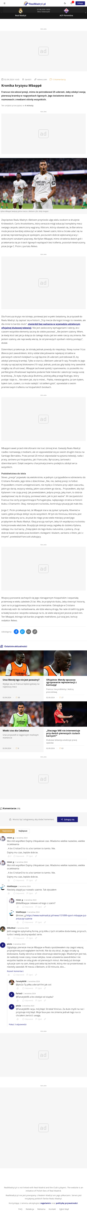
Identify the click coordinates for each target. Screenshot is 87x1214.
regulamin (45, 1199)
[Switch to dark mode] (65, 3)
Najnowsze (7, 831)
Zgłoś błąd (64, 1205)
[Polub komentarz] (9, 856)
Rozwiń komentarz (15, 971)
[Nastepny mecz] (85, 13)
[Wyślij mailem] (28, 631)
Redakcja (30, 1205)
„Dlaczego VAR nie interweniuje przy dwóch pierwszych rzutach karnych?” (63, 733)
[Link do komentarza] (36, 856)
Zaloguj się (67, 819)
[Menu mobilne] (4, 3)
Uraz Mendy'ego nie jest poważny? (21, 679)
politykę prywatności (67, 1199)
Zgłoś (29, 856)
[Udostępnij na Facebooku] (16, 631)
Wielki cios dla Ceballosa (16, 730)
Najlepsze (22, 831)
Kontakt (52, 1205)
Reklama (41, 1205)
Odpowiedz (18, 856)
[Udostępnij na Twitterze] (22, 631)
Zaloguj (80, 3)
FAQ (20, 1205)
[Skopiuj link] (34, 631)
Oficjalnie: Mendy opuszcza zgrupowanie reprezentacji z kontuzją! (61, 682)
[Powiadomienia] (71, 3)
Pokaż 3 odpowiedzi (18, 1024)
